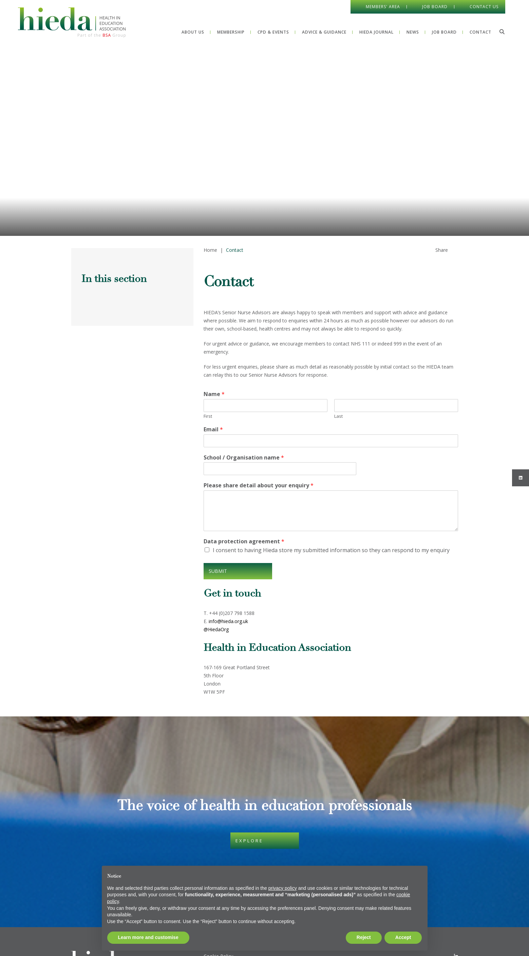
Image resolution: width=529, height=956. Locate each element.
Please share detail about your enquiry (259, 485)
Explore (249, 841)
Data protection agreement (244, 541)
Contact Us (484, 7)
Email (213, 429)
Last (338, 416)
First (208, 416)
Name (214, 394)
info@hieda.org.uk (228, 621)
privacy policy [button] (282, 888)
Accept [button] (403, 937)
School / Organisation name (244, 457)
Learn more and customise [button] (148, 937)
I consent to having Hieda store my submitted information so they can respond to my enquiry (331, 550)
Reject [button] (364, 937)
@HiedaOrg (216, 629)
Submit (218, 571)
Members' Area (383, 7)
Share (441, 250)
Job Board (435, 7)
